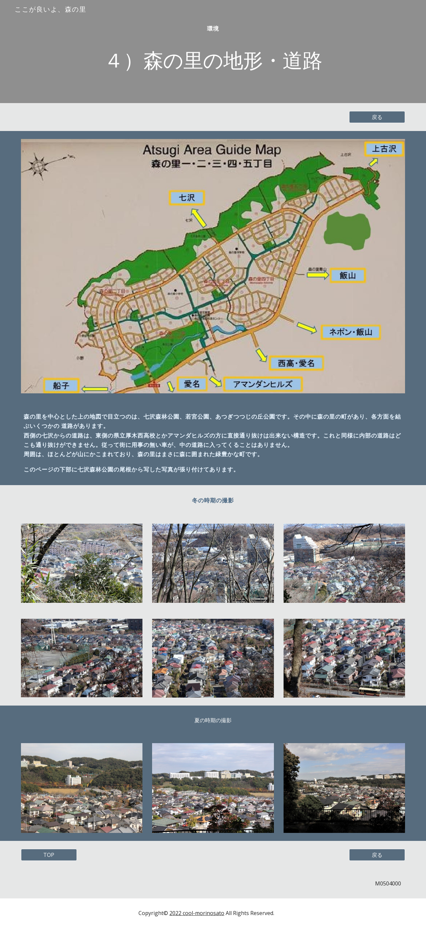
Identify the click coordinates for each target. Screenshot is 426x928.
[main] (213, 51)
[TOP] (49, 855)
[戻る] (377, 117)
